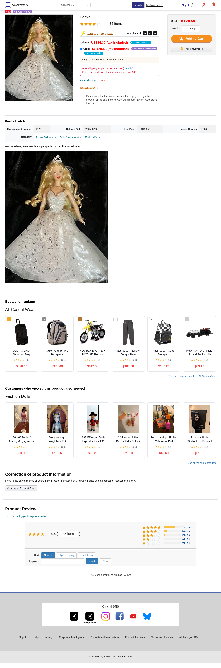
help (36, 637)
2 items (186, 535)
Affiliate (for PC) (188, 637)
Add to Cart (191, 39)
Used (120, 50)
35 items (69, 534)
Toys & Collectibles (46, 137)
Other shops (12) (92, 80)
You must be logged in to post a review (26, 516)
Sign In (186, 5)
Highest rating (66, 555)
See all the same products (202, 463)
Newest (48, 555)
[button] (213, 4)
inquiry (49, 637)
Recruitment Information (105, 637)
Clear (105, 561)
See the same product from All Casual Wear (192, 376)
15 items (186, 527)
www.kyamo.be (20, 5)
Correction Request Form (21, 488)
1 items (186, 539)
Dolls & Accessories (70, 137)
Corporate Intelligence (72, 637)
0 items (186, 543)
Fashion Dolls (92, 137)
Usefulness (87, 555)
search (138, 5)
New (116, 42)
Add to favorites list (191, 48)
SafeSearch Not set (154, 5)
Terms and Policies (162, 637)
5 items (186, 531)
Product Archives (135, 637)
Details (128, 68)
